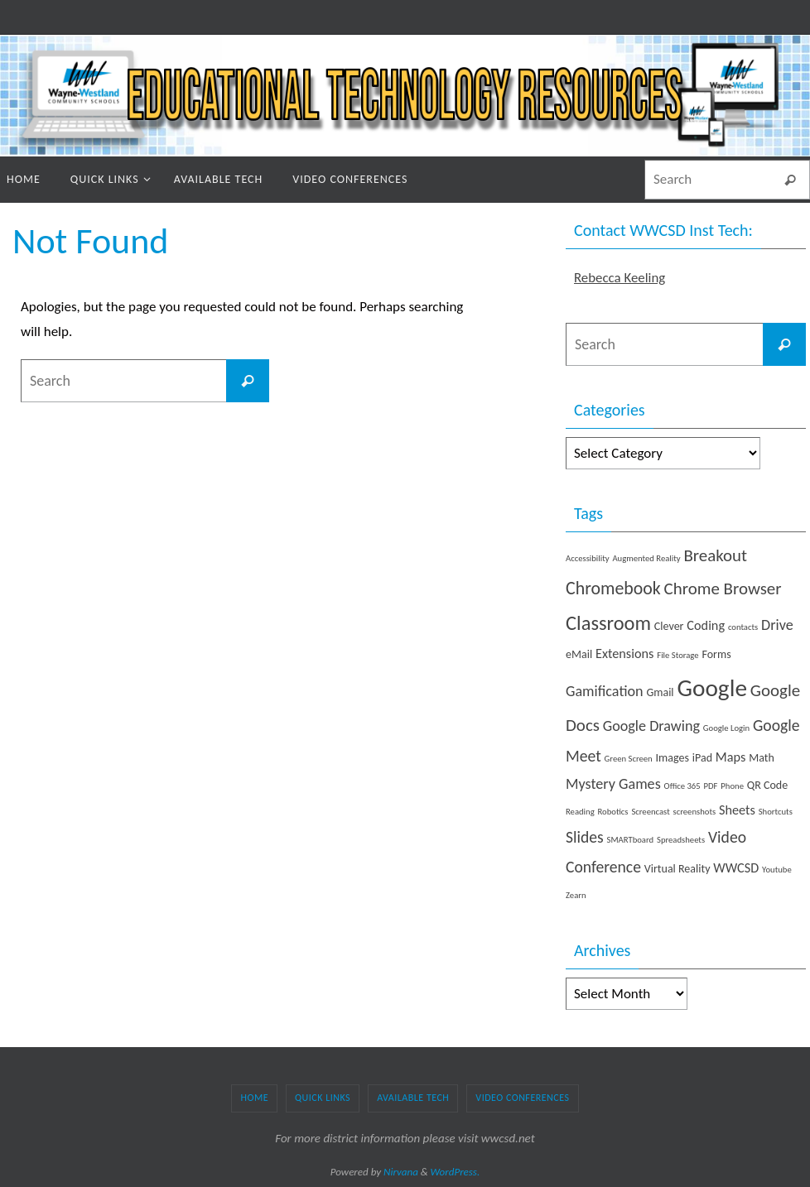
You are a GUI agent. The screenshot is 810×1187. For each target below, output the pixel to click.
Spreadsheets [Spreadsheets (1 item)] (681, 839)
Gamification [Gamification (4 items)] (605, 691)
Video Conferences (522, 1097)
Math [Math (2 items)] (761, 758)
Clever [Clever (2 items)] (669, 626)
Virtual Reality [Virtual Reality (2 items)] (677, 869)
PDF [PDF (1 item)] (711, 786)
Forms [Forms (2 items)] (716, 654)
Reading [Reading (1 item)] (580, 811)
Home (254, 1097)
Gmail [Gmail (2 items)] (659, 692)
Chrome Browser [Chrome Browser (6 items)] (723, 588)
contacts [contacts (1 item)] (743, 627)
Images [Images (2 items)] (672, 758)
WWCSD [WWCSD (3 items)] (736, 868)
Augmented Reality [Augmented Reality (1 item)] (646, 558)
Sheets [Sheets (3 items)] (737, 810)
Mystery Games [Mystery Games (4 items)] (613, 784)
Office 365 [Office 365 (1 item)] (682, 786)
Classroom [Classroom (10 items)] (608, 623)
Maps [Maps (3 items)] (731, 757)
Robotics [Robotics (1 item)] (613, 811)
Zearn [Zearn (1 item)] (576, 895)
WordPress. (455, 1171)
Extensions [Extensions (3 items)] (624, 653)
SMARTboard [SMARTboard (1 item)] (630, 839)
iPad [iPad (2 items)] (702, 758)
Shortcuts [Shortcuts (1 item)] (776, 811)
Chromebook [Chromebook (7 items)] (613, 588)
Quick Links (322, 1097)
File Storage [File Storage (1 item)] (677, 655)
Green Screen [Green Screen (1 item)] (629, 758)
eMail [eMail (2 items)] (579, 654)
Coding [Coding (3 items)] (706, 625)
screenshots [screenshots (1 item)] (694, 811)
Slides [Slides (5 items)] (585, 837)
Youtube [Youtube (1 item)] (777, 869)
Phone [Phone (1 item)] (732, 786)
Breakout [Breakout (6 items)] (715, 555)
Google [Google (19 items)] (712, 688)
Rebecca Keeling (620, 277)
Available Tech (413, 1097)
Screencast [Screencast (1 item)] (650, 811)
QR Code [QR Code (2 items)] (767, 785)
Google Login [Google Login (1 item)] (726, 728)
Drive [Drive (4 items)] (777, 625)
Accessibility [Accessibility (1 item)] (588, 558)
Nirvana (400, 1171)
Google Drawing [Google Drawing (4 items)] (651, 726)
